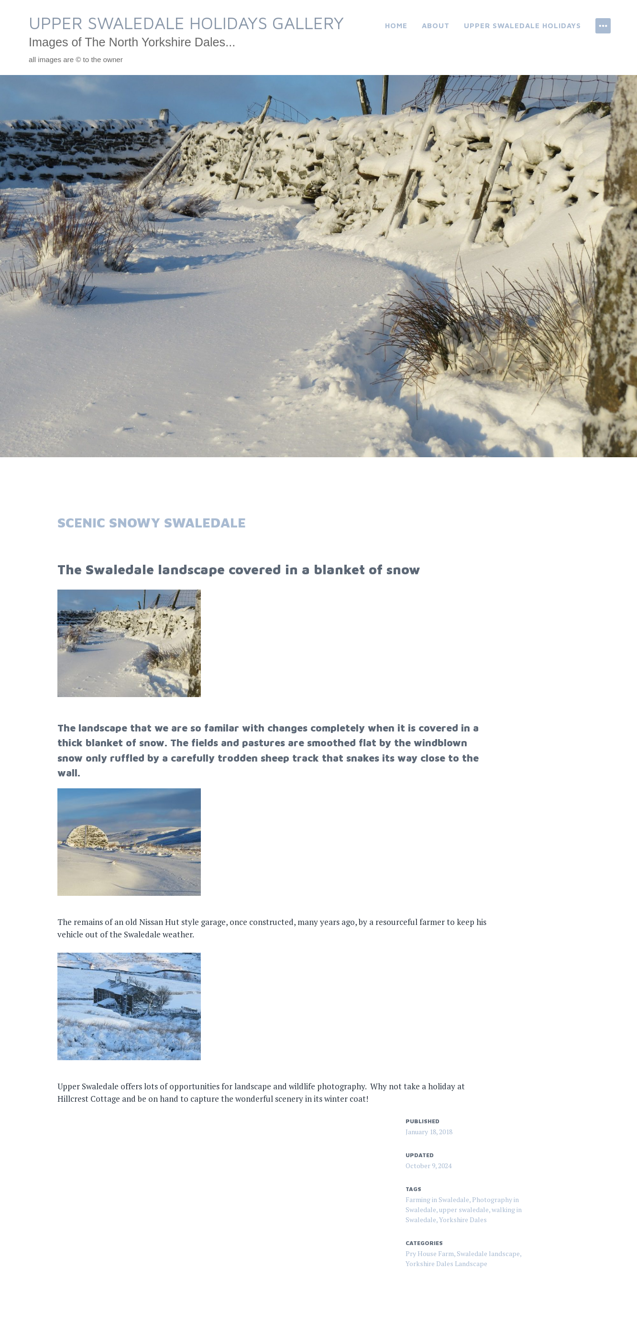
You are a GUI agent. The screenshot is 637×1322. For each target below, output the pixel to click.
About (436, 25)
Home (396, 25)
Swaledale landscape (488, 1253)
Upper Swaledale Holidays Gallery (186, 22)
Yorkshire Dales (463, 1219)
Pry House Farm (430, 1253)
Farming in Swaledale (437, 1199)
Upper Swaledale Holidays (522, 25)
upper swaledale (464, 1209)
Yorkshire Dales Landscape (446, 1263)
